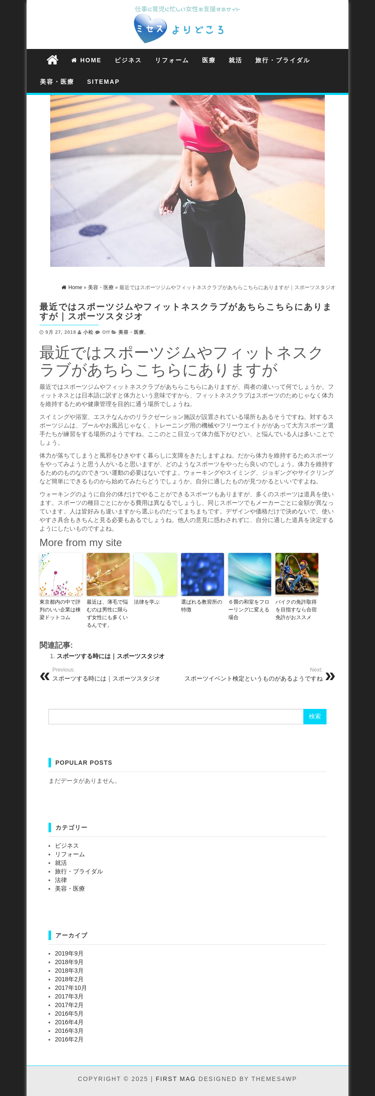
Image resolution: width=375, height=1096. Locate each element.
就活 (235, 60)
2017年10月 (71, 987)
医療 (209, 60)
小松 (88, 332)
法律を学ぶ (147, 602)
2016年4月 (69, 1022)
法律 (61, 879)
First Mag (176, 1078)
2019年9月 (69, 953)
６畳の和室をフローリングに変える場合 (248, 609)
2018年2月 (69, 979)
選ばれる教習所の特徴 (201, 606)
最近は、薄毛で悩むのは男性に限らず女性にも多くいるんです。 (107, 613)
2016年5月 (69, 1013)
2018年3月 (69, 970)
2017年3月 (69, 996)
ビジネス (128, 60)
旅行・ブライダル (282, 60)
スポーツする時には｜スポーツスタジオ (111, 656)
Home (86, 60)
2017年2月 (69, 1004)
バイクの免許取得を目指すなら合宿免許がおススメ (296, 609)
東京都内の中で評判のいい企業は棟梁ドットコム (60, 609)
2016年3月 (69, 1030)
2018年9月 (69, 962)
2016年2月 (69, 1039)
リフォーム (172, 60)
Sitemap (103, 81)
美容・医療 (57, 81)
